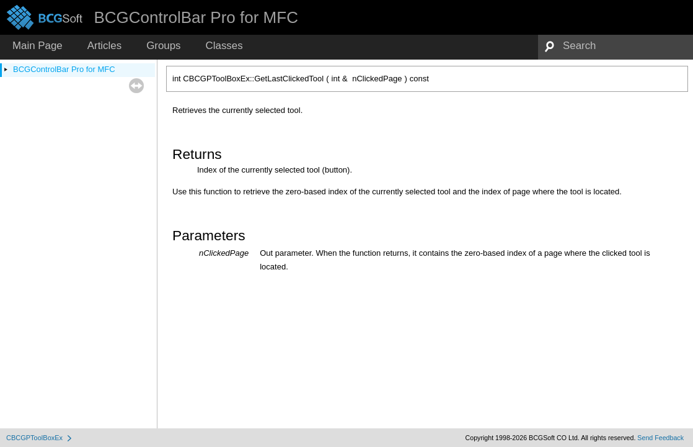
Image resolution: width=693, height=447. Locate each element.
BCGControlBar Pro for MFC (64, 69)
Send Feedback (660, 437)
